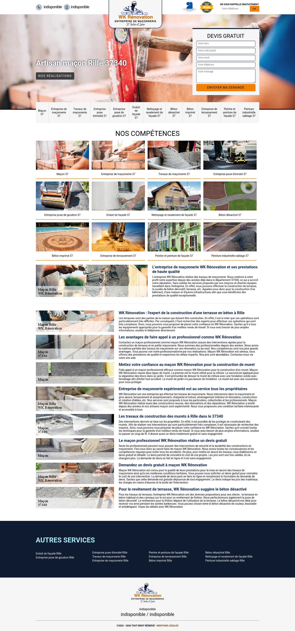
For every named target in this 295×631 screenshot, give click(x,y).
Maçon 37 (42, 112)
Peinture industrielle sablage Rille (225, 560)
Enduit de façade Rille (48, 553)
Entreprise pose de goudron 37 (119, 112)
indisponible (49, 7)
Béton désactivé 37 (174, 112)
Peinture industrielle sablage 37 (248, 112)
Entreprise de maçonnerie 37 (59, 112)
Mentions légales (168, 625)
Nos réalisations (55, 76)
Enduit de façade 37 (136, 112)
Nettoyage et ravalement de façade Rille (229, 556)
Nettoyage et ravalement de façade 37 (154, 112)
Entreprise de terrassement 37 (209, 112)
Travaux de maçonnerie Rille (109, 556)
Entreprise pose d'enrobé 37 (100, 112)
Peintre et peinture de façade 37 (229, 112)
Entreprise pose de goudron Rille (55, 557)
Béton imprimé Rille (160, 560)
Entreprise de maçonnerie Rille (110, 560)
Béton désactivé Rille (217, 552)
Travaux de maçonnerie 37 (80, 112)
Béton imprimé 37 (190, 112)
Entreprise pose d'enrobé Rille (109, 552)
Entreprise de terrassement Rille (168, 556)
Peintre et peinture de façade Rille (169, 552)
